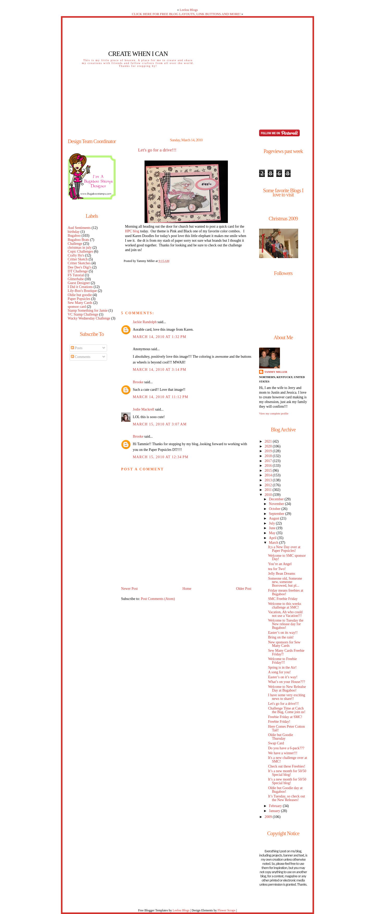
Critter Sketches (79, 263)
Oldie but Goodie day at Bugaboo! (285, 790)
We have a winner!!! (282, 753)
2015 (269, 470)
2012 (269, 485)
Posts (77, 348)
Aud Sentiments (79, 228)
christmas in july (80, 248)
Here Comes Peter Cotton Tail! (286, 728)
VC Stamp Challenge (83, 314)
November (277, 504)
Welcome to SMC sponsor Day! (287, 557)
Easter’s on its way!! (282, 633)
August (274, 518)
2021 (269, 441)
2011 (268, 490)
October (275, 509)
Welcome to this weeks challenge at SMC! (284, 605)
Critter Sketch (78, 259)
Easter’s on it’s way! (282, 677)
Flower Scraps (226, 910)
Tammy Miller (275, 371)
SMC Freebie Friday (282, 599)
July (272, 523)
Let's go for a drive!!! (157, 150)
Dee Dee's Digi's (79, 267)
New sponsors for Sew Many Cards (284, 644)
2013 (269, 480)
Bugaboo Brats (78, 240)
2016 (269, 466)
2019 (269, 451)
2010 (269, 495)
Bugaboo (74, 236)
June (273, 528)
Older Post (243, 589)
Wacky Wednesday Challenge (89, 318)
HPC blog (132, 231)
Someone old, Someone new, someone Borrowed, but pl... (285, 582)
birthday (74, 232)
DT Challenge (78, 271)
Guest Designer (79, 283)
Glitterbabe (76, 279)
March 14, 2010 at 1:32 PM (159, 337)
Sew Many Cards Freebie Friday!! (286, 652)
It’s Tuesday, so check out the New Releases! (286, 798)
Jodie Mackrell (143, 409)
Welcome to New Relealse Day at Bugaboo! (287, 688)
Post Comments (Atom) (158, 599)
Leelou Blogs (189, 10)
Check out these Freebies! (286, 766)
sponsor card (77, 307)
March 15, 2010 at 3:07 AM (160, 424)
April (273, 538)
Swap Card (276, 743)
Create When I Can (138, 53)
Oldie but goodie (80, 295)
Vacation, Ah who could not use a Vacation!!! (285, 614)
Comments (80, 357)
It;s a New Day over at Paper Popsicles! (284, 549)
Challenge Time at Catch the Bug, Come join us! (286, 710)
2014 (269, 475)
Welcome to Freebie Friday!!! (282, 660)
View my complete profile (273, 413)
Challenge (75, 244)
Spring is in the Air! (282, 667)
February (276, 806)
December (277, 499)
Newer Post (129, 589)
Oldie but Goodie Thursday (280, 736)
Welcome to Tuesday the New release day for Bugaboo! (285, 624)
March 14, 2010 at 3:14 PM (159, 370)
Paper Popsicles (79, 299)
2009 (269, 817)
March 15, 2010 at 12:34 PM (161, 457)
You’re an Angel (279, 564)
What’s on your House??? (286, 682)
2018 (269, 456)
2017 (269, 461)
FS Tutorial (76, 275)
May (273, 533)
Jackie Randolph (145, 322)
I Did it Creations (80, 287)
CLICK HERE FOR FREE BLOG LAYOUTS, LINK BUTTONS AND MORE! (186, 14)
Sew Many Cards (80, 303)
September (277, 514)
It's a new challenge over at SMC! (287, 759)
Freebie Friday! (279, 722)
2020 (269, 446)
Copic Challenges (80, 251)
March (274, 543)
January (275, 811)
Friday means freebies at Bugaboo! (285, 592)
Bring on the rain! (280, 637)
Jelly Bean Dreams (281, 574)
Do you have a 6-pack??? (286, 748)
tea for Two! (277, 569)
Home (187, 589)
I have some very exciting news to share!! (286, 697)
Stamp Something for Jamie (88, 310)
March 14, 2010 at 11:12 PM (160, 397)
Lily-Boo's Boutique (82, 291)
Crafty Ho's (76, 255)
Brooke (138, 382)
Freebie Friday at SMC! (285, 717)
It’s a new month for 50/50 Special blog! (287, 773)
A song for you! (279, 672)
